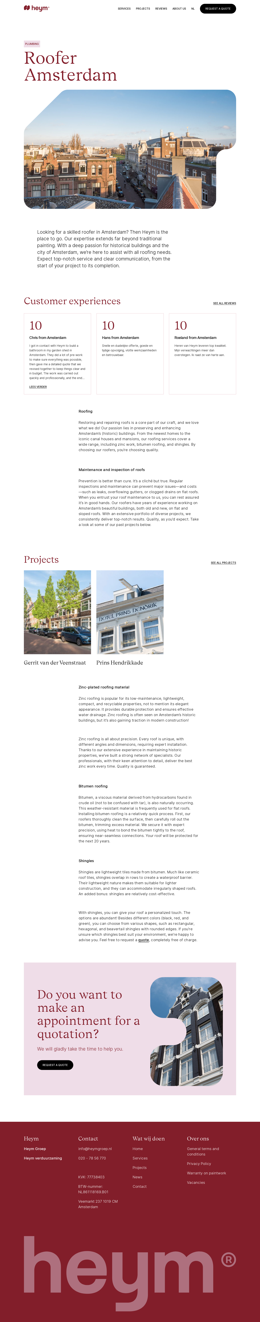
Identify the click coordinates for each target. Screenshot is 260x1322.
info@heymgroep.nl (95, 1149)
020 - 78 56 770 (92, 1158)
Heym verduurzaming (43, 1158)
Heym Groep (35, 1149)
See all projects (223, 562)
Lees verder (38, 386)
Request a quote (218, 8)
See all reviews (224, 303)
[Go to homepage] (36, 8)
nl (193, 8)
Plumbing (32, 44)
